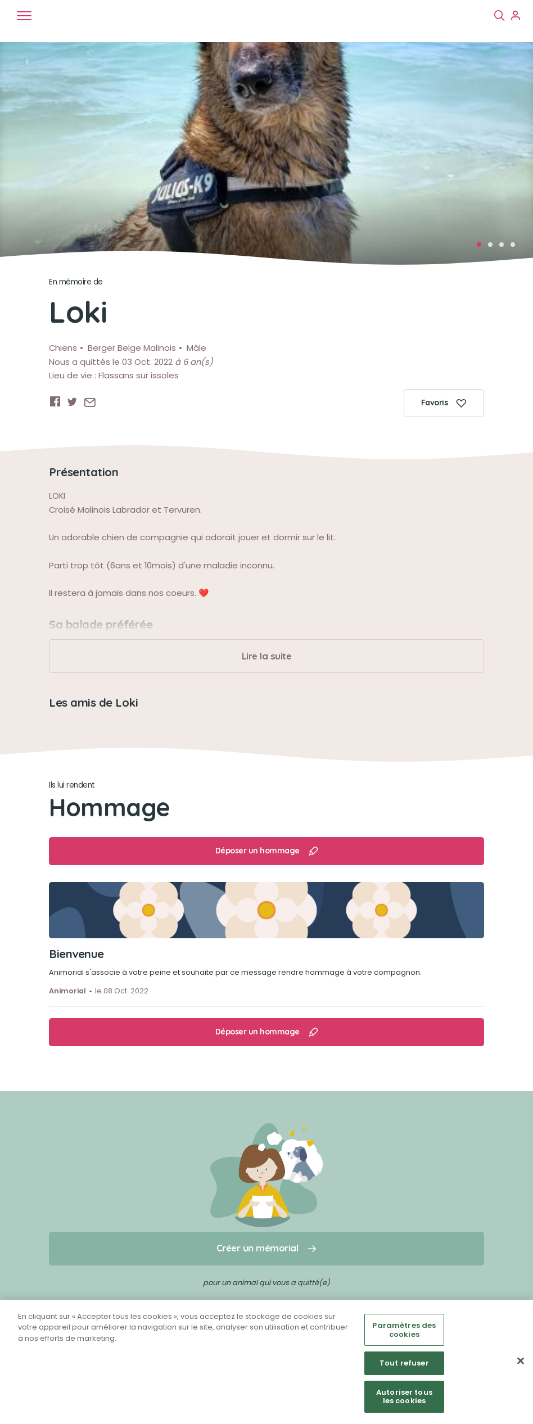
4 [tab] (516, 248)
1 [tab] (482, 248)
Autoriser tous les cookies (404, 1397)
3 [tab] (505, 248)
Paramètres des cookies (404, 1330)
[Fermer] (520, 1361)
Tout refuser (404, 1363)
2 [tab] (493, 248)
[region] (266, 1362)
